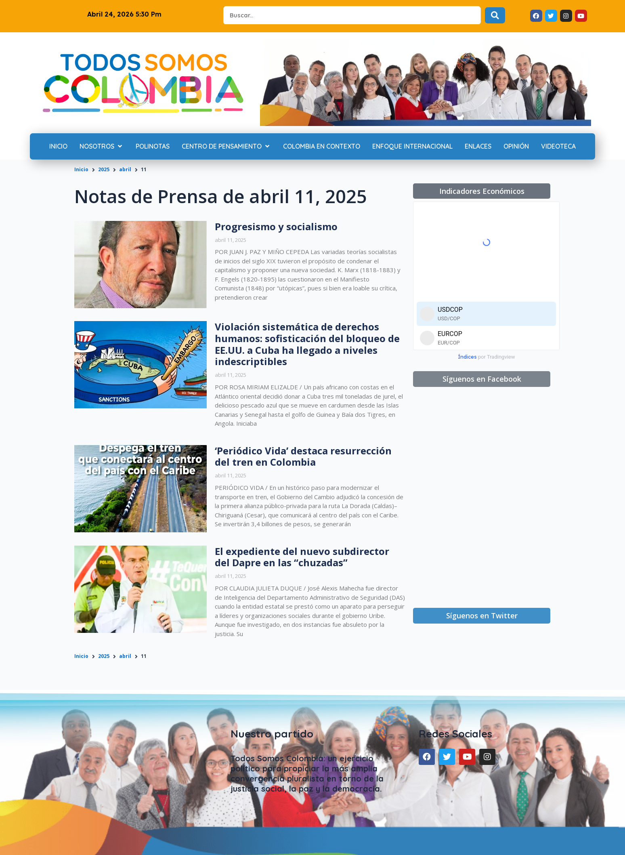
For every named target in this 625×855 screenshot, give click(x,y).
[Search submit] (495, 15)
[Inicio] (58, 146)
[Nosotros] (101, 146)
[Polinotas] (153, 146)
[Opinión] (516, 146)
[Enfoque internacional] (412, 146)
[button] (481, 191)
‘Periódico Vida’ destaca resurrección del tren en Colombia (303, 456)
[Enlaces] (478, 146)
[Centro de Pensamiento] (226, 146)
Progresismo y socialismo (276, 226)
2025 (103, 169)
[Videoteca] (558, 146)
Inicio (81, 169)
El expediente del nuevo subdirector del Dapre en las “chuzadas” (302, 556)
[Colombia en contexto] (321, 146)
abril (125, 169)
